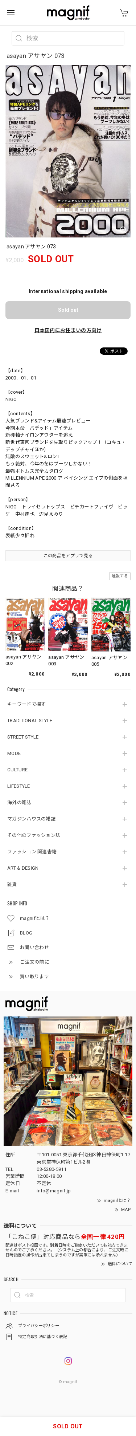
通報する (120, 576)
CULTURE (17, 769)
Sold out (68, 310)
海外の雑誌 (19, 802)
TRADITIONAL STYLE (29, 720)
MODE (14, 753)
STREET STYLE (23, 737)
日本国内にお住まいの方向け (68, 330)
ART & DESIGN (23, 868)
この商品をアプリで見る (68, 555)
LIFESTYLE (18, 786)
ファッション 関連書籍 (32, 851)
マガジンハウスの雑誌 (31, 819)
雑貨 (12, 884)
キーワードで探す (26, 704)
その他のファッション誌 (33, 835)
